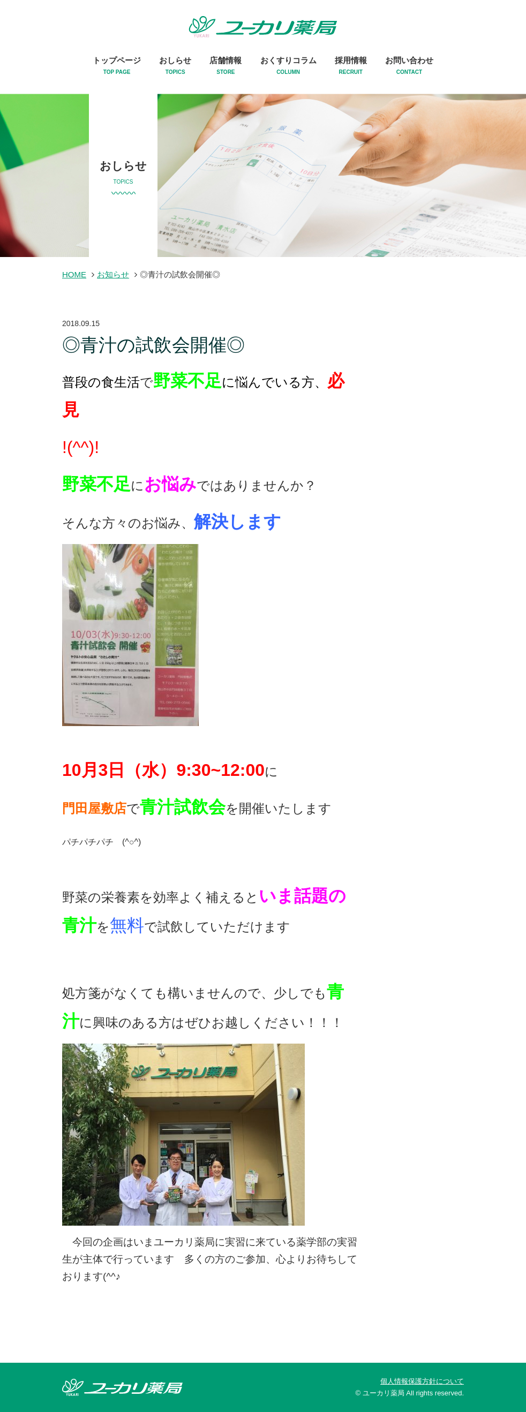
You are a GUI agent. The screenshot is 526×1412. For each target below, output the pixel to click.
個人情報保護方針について (422, 1381)
